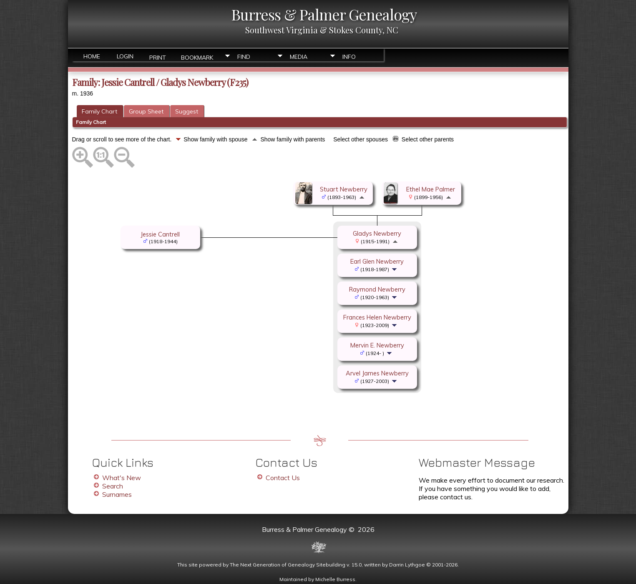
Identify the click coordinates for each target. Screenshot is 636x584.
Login (125, 56)
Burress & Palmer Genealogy (324, 14)
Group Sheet (146, 111)
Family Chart (99, 111)
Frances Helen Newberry (377, 317)
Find (243, 56)
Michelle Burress (335, 579)
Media (298, 56)
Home (91, 56)
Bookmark (197, 57)
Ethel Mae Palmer (430, 189)
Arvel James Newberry (377, 373)
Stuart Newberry (343, 189)
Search (112, 486)
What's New (121, 477)
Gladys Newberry (377, 233)
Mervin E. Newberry (377, 345)
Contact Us (283, 477)
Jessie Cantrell (160, 234)
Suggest (186, 111)
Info (349, 56)
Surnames (117, 494)
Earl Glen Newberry (377, 261)
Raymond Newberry (377, 289)
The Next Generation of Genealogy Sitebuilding (287, 564)
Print (157, 57)
